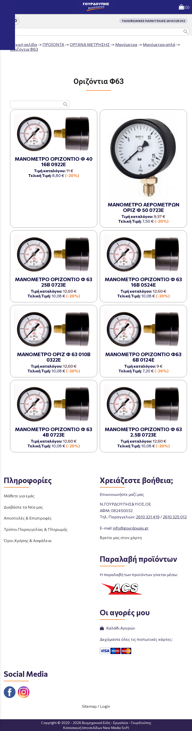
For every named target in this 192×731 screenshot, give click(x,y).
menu (7, 7)
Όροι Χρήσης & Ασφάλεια (28, 540)
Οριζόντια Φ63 (24, 49)
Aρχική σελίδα (23, 44)
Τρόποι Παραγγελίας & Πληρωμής (36, 529)
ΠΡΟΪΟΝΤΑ (53, 44)
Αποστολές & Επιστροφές (28, 518)
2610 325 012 (175, 516)
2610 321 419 (148, 516)
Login (105, 706)
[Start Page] (96, 7)
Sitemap (89, 706)
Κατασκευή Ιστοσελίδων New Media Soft (96, 728)
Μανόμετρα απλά (159, 44)
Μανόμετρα (126, 44)
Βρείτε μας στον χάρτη (121, 537)
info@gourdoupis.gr (131, 528)
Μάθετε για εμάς (19, 495)
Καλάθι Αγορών (117, 628)
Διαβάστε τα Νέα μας (23, 507)
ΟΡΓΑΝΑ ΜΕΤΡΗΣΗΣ (90, 44)
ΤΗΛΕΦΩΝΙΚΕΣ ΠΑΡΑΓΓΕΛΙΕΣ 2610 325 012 (153, 20)
